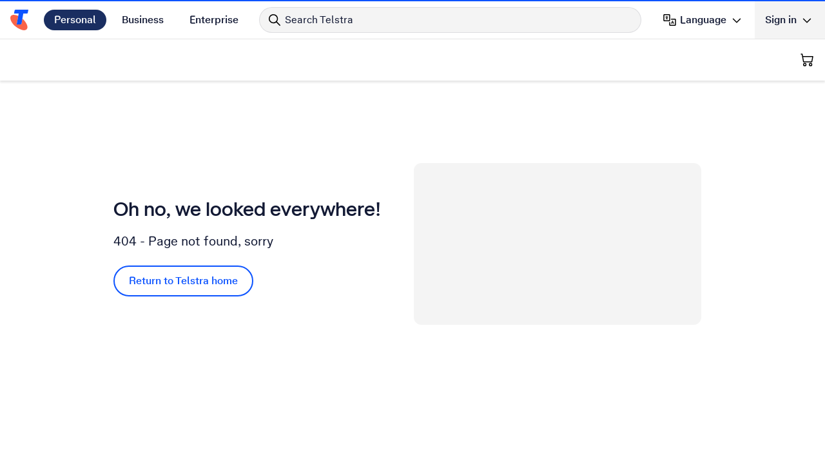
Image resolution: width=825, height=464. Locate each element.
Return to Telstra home (183, 280)
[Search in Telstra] (450, 20)
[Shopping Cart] (806, 60)
